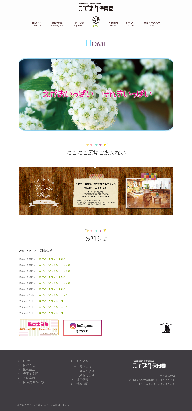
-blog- (152, 24)
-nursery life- (57, 24)
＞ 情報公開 (79, 383)
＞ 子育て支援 (27, 373)
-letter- (130, 24)
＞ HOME (24, 361)
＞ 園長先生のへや (30, 382)
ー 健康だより (83, 371)
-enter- (113, 24)
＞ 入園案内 (26, 378)
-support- (78, 24)
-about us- (37, 24)
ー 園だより (81, 366)
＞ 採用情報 (79, 379)
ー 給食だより (83, 375)
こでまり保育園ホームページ (39, 405)
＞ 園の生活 (26, 369)
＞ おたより (80, 361)
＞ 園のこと (26, 365)
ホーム (96, 21)
